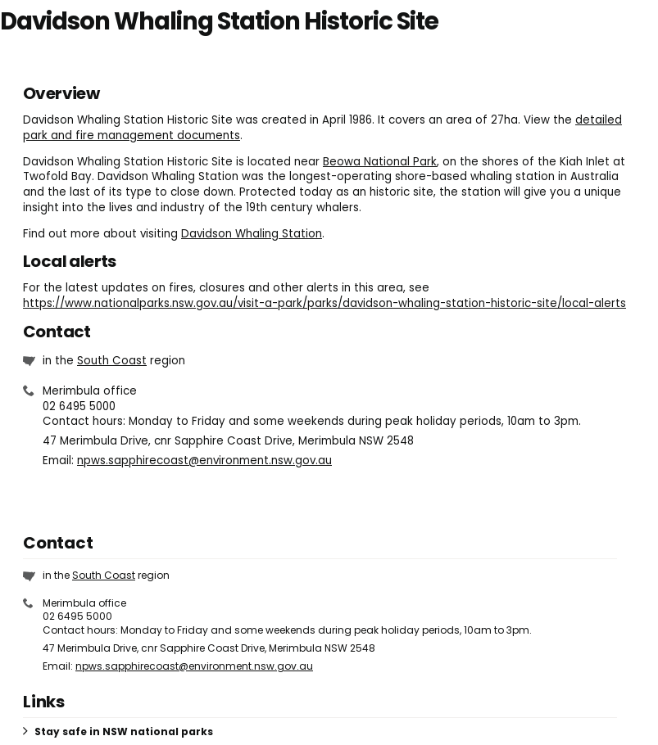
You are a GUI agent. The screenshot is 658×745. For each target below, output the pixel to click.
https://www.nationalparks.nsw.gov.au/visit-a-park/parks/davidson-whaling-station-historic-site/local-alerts (324, 303)
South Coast (112, 360)
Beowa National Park (380, 161)
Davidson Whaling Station (251, 234)
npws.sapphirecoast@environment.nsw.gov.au (204, 460)
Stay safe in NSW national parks (123, 731)
